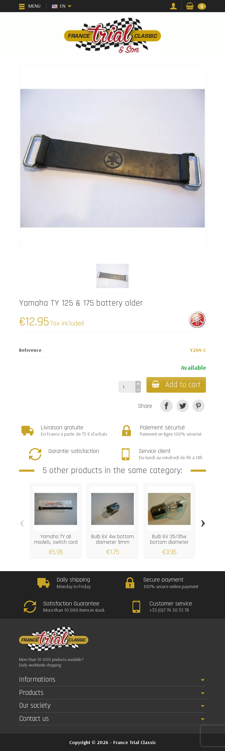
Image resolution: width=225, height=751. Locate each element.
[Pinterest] (198, 406)
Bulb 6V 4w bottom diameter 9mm (112, 539)
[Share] (166, 406)
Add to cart (175, 385)
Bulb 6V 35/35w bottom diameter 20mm (169, 542)
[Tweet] (183, 406)
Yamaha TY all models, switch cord (56, 539)
